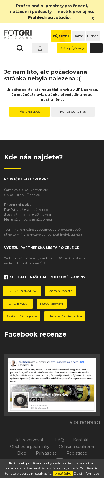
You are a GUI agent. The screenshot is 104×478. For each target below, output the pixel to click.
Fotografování (51, 303)
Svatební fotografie (21, 316)
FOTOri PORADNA (22, 291)
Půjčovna (61, 36)
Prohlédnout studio (49, 17)
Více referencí (85, 422)
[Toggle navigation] (96, 48)
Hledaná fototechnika (65, 316)
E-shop (92, 36)
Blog (21, 453)
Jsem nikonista (60, 291)
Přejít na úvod (29, 111)
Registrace (76, 453)
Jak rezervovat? (30, 439)
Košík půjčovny (72, 48)
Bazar (78, 36)
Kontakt (81, 439)
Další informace (86, 473)
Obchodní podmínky (29, 446)
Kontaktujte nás (73, 111)
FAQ (59, 439)
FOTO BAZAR (17, 303)
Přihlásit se (46, 453)
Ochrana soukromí (76, 446)
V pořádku (63, 473)
